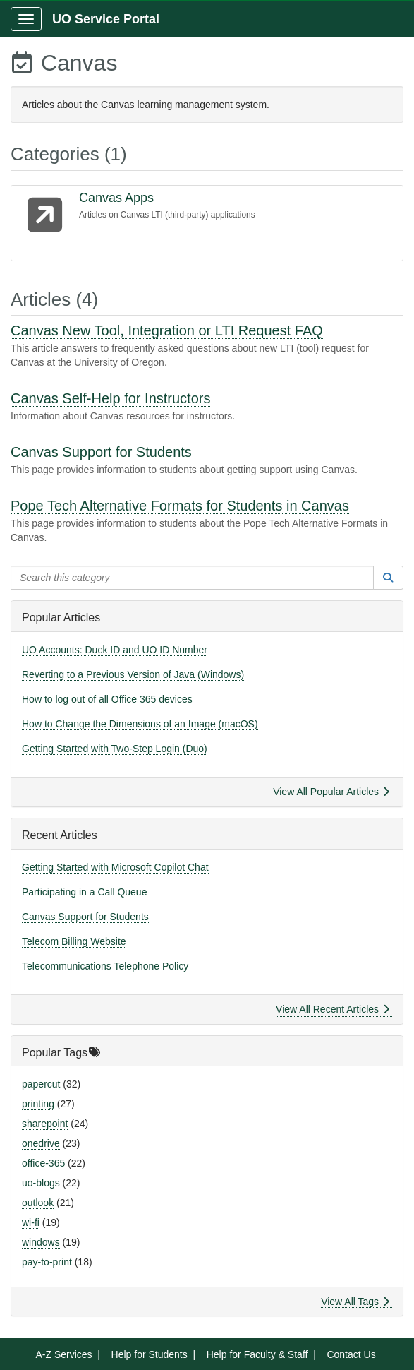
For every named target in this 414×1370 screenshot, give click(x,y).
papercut (41, 1084)
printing (38, 1103)
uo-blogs (41, 1183)
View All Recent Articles (332, 1009)
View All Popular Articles (331, 791)
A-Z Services (63, 1354)
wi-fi (30, 1222)
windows (41, 1242)
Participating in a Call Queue (84, 892)
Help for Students (149, 1354)
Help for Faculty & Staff (257, 1354)
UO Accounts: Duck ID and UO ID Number (114, 649)
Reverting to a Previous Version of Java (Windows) (133, 674)
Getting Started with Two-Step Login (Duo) (114, 748)
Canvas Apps (116, 198)
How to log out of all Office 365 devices (107, 699)
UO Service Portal (105, 19)
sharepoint (45, 1123)
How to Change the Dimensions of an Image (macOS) (140, 723)
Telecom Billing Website (74, 941)
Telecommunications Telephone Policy (105, 966)
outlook (38, 1202)
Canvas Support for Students (101, 452)
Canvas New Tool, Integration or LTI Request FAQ (167, 330)
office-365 (43, 1163)
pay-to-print (47, 1262)
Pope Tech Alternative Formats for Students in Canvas (180, 505)
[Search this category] (192, 578)
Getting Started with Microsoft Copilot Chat (115, 867)
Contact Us (351, 1354)
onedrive (41, 1143)
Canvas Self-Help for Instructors (110, 398)
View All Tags (355, 1301)
